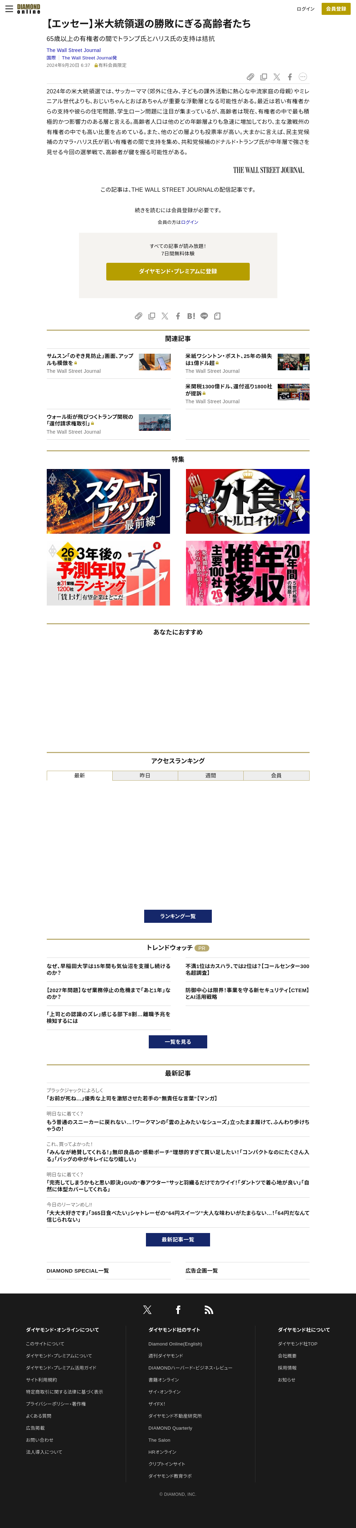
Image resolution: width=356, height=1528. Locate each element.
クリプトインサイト (166, 1464)
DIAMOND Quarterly (170, 1428)
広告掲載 (35, 1428)
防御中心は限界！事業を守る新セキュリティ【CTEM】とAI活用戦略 (248, 993)
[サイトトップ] (26, 9)
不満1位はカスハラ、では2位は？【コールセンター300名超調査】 (248, 969)
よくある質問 (38, 1416)
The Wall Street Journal (74, 50)
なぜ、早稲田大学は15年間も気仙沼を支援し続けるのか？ (109, 969)
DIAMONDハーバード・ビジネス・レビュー (190, 1368)
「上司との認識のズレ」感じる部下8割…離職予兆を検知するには (109, 1017)
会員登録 (336, 9)
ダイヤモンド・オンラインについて (62, 1330)
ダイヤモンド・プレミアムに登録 (178, 271)
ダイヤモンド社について (304, 1330)
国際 (51, 57)
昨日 (145, 775)
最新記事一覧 (178, 1240)
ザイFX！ (157, 1404)
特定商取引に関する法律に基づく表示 (64, 1392)
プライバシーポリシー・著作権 (56, 1404)
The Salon (159, 1440)
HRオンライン (162, 1452)
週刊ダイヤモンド (165, 1356)
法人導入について (44, 1452)
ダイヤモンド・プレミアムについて (59, 1356)
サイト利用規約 (41, 1380)
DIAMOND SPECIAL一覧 (78, 1271)
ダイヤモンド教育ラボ (170, 1476)
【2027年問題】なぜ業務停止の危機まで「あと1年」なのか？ (109, 993)
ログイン (306, 9)
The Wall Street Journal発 (89, 57)
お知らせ (286, 1380)
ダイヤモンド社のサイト (174, 1330)
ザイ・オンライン (164, 1392)
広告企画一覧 (202, 1271)
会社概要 (287, 1356)
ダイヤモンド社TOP (297, 1344)
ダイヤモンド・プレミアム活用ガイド (61, 1368)
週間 (210, 775)
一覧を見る (178, 1042)
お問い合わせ (39, 1440)
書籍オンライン (163, 1380)
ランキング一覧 (178, 916)
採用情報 (287, 1368)
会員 (276, 775)
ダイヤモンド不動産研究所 (175, 1416)
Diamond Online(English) (175, 1344)
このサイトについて (45, 1344)
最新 (79, 775)
